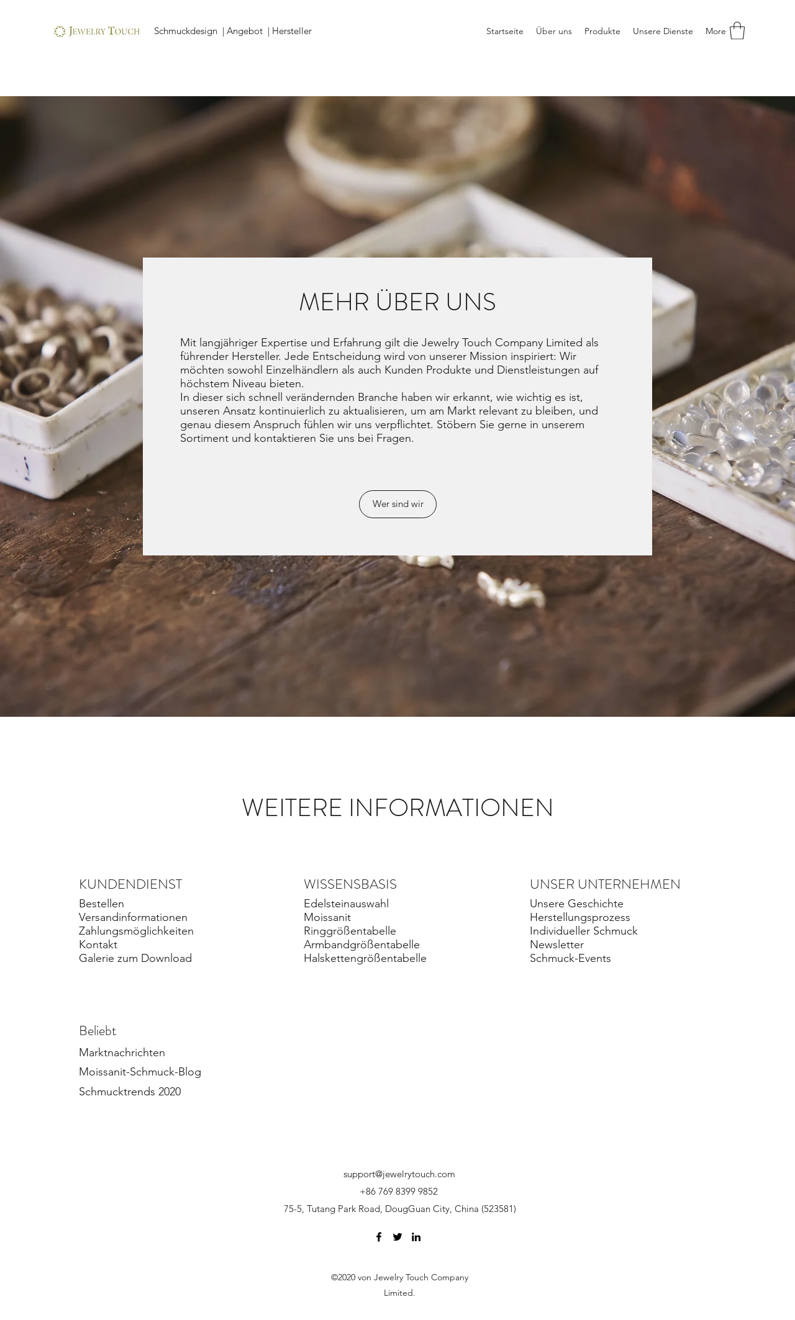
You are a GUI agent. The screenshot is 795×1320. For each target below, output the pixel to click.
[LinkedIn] (416, 1237)
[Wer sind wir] (398, 504)
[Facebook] (379, 1237)
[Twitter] (397, 1237)
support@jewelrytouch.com (399, 1174)
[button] (737, 31)
